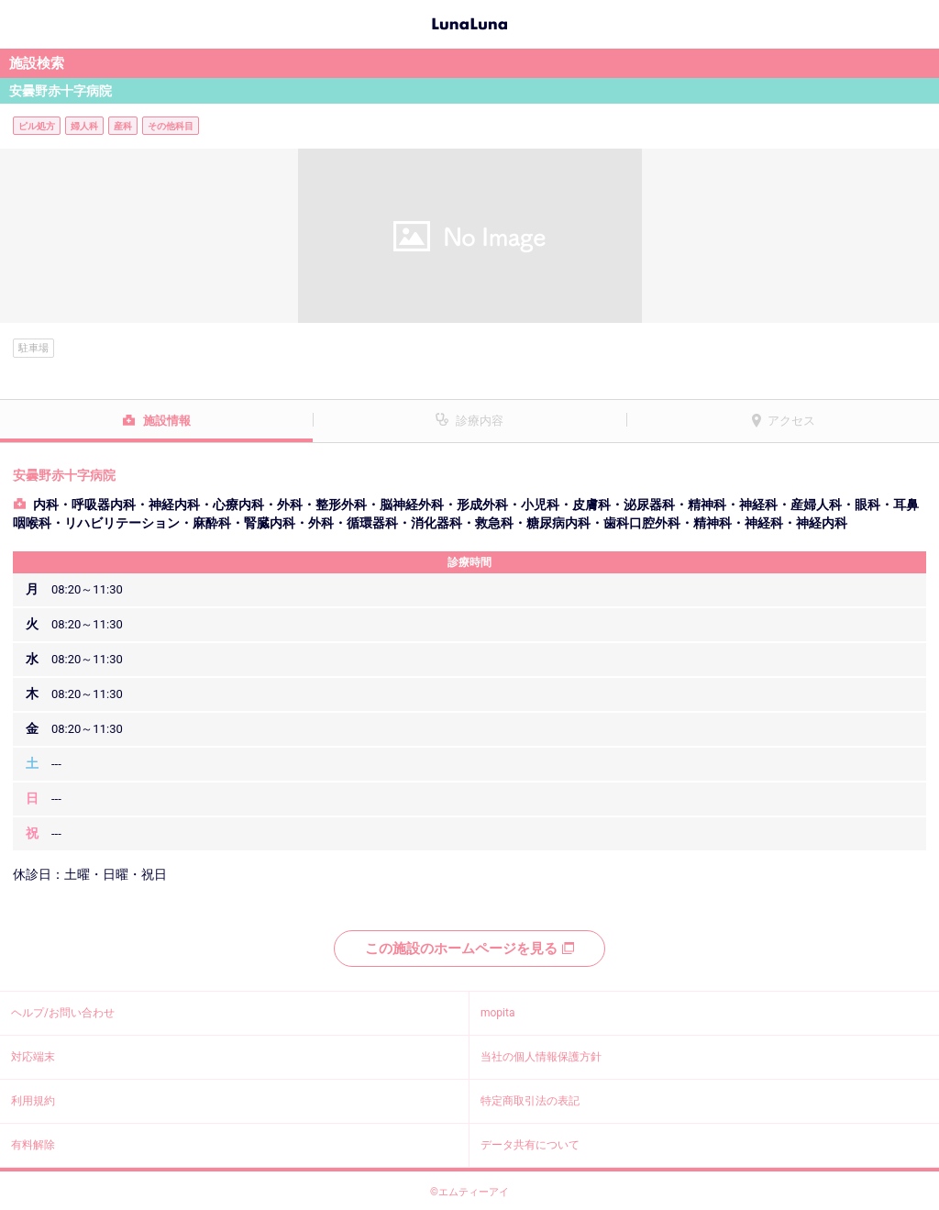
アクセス (791, 420)
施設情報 (167, 420)
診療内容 (479, 420)
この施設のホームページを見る (469, 948)
